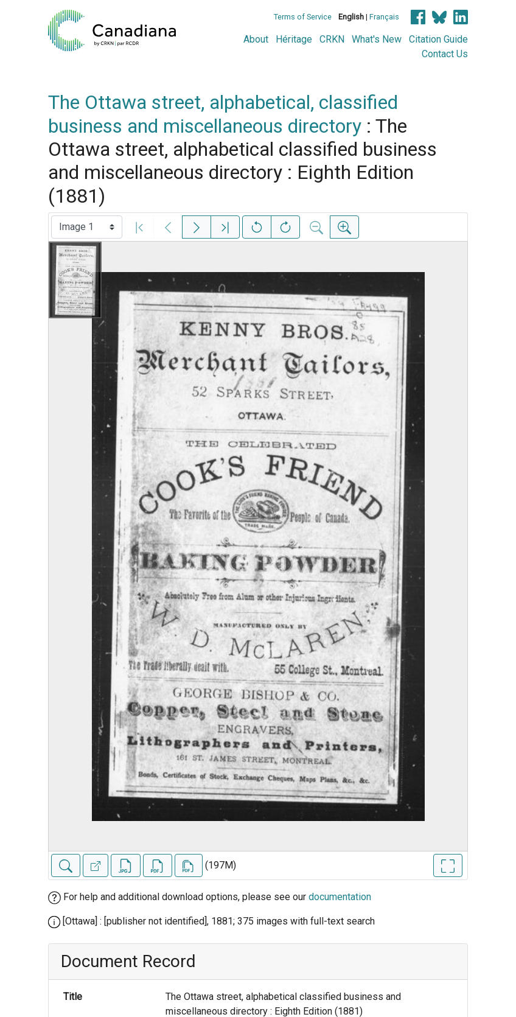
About (255, 39)
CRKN (331, 39)
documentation (340, 897)
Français (384, 16)
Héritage (294, 39)
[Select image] (86, 227)
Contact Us (445, 54)
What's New (377, 39)
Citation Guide (438, 39)
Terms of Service (303, 16)
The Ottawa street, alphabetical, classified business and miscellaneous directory (223, 114)
